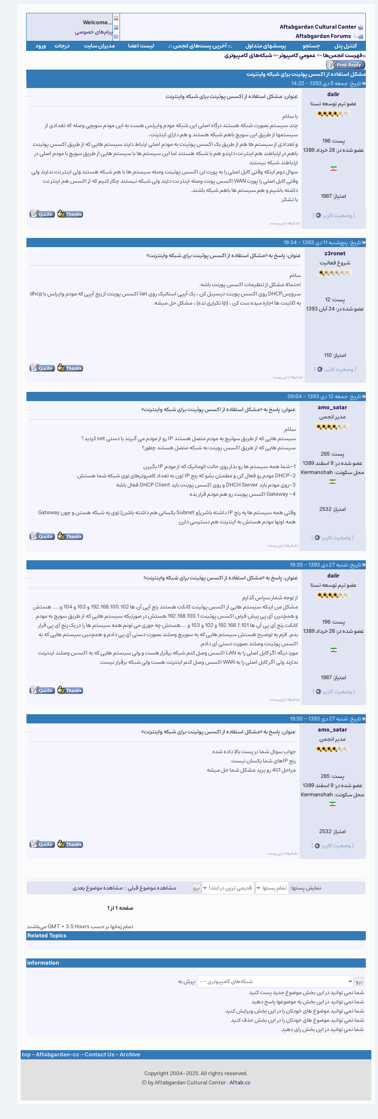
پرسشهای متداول (258, 46)
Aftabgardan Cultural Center (312, 27)
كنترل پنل (338, 46)
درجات (55, 46)
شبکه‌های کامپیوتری (241, 55)
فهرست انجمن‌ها (335, 55)
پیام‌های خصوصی (87, 32)
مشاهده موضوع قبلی (145, 888)
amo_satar (325, 408)
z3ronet (328, 254)
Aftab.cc (233, 1083)
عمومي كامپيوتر (290, 55)
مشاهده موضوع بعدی (91, 888)
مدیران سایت (92, 46)
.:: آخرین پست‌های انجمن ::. (193, 46)
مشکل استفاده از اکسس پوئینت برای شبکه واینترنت (299, 74)
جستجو (304, 46)
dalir (326, 94)
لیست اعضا (134, 46)
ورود (33, 46)
